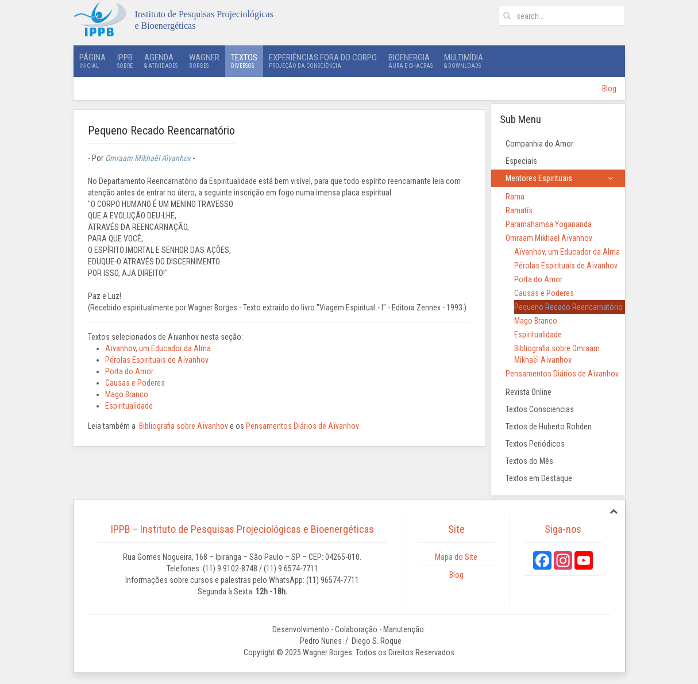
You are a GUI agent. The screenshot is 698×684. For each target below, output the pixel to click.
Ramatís (519, 210)
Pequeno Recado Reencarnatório (568, 307)
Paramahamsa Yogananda (549, 224)
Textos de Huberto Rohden (549, 426)
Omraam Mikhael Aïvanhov (549, 238)
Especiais (521, 161)
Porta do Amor (129, 371)
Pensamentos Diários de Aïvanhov (302, 426)
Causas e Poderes (135, 382)
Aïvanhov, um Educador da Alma (158, 348)
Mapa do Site (456, 557)
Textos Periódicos (535, 443)
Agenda (161, 61)
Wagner (204, 61)
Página (92, 61)
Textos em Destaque (539, 478)
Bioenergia (410, 61)
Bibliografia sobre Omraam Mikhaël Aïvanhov (557, 354)
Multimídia (463, 61)
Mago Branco (126, 394)
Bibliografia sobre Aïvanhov (183, 426)
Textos (244, 61)
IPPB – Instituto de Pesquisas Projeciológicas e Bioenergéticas (242, 529)
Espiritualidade (129, 405)
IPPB (125, 61)
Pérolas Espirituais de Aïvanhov (157, 359)
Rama (515, 196)
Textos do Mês (529, 461)
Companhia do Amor (539, 143)
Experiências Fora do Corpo (323, 61)
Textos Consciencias (540, 409)
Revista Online (529, 392)
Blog (609, 88)
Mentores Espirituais (539, 178)
